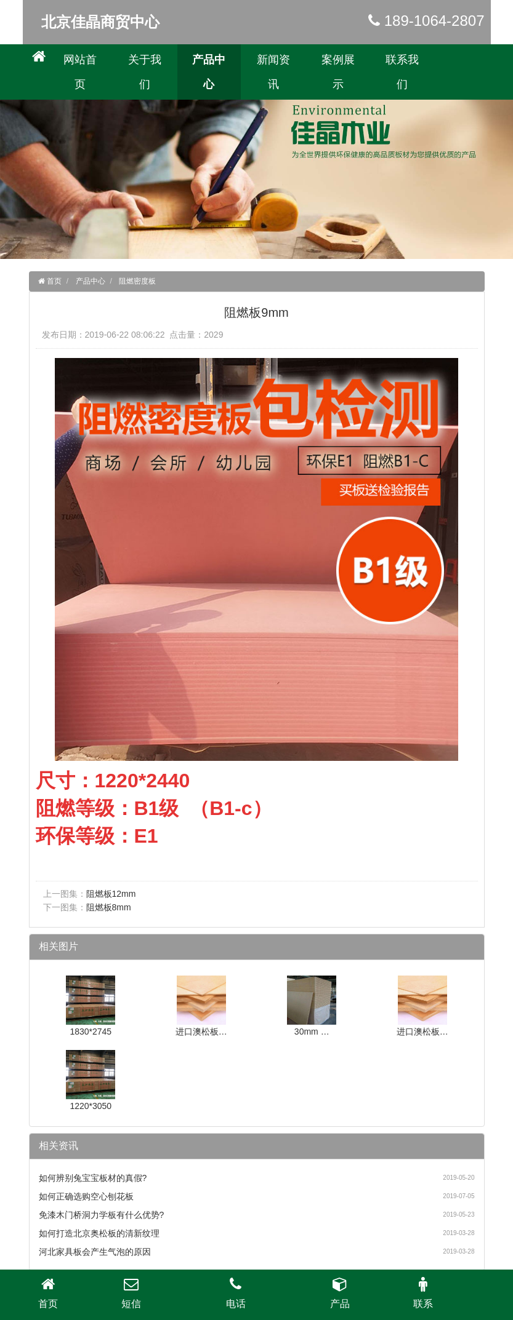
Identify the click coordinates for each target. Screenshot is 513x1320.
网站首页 (80, 72)
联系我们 (402, 72)
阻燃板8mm (108, 907)
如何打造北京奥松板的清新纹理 (99, 1233)
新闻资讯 (273, 72)
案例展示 (338, 72)
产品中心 (208, 72)
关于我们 (144, 72)
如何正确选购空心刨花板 (86, 1196)
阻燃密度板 (137, 281)
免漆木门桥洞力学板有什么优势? (101, 1215)
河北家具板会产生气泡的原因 (95, 1252)
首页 (53, 281)
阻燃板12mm (111, 894)
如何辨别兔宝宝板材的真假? (93, 1178)
